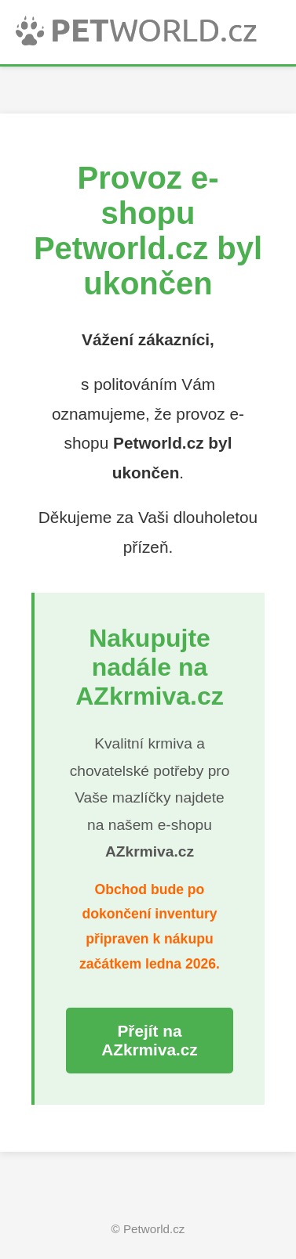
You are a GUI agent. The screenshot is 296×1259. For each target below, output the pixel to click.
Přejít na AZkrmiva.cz (149, 1040)
